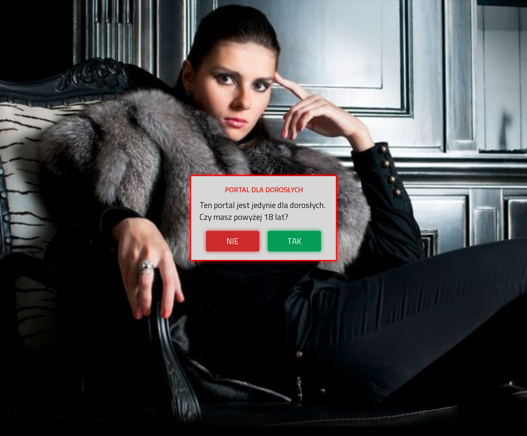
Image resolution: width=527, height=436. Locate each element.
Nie (232, 241)
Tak (294, 241)
